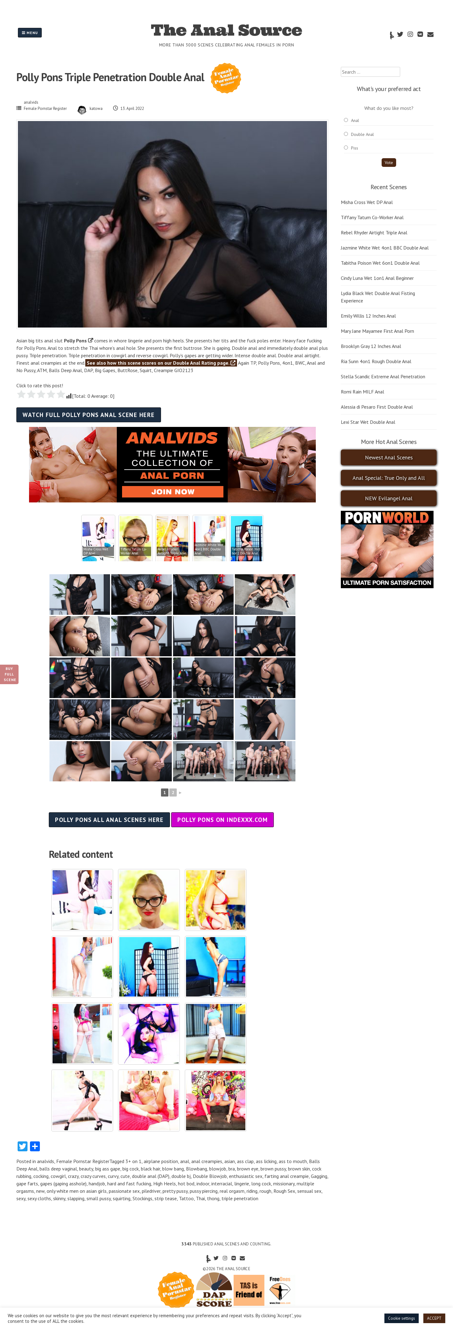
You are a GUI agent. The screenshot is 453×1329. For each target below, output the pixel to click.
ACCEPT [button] (434, 1318)
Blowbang (196, 1169)
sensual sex (309, 1191)
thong (213, 1198)
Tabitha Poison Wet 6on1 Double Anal (380, 263)
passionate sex (124, 1191)
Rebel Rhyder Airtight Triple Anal (374, 232)
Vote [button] (389, 162)
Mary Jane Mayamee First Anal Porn (377, 331)
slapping (75, 1198)
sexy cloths (39, 1198)
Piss (354, 148)
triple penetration (240, 1198)
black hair (150, 1169)
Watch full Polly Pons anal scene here (89, 415)
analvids (31, 102)
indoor (203, 1183)
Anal (355, 120)
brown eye (247, 1169)
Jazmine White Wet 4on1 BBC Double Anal (385, 248)
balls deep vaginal (58, 1169)
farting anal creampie (287, 1176)
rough (265, 1191)
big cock (130, 1169)
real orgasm (232, 1191)
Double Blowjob (210, 1176)
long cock (261, 1183)
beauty (86, 1169)
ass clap (245, 1161)
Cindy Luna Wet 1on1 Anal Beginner (377, 278)
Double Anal (362, 134)
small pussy (99, 1198)
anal (184, 1161)
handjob (97, 1183)
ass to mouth (293, 1161)
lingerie (241, 1183)
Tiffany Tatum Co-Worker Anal (372, 217)
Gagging (319, 1176)
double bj (181, 1176)
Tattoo (186, 1198)
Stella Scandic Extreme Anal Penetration (383, 376)
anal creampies (206, 1161)
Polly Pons (75, 340)
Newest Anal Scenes (389, 457)
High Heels (164, 1183)
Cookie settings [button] (401, 1318)
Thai (200, 1198)
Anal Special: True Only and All (389, 477)
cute (125, 1176)
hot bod (186, 1183)
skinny (59, 1198)
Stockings (142, 1198)
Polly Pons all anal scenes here (109, 819)
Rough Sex (284, 1191)
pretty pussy (175, 1191)
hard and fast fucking (129, 1183)
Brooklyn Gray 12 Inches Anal (371, 346)
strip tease (166, 1198)
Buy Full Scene (10, 674)
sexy (20, 1198)
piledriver (151, 1191)
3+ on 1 (133, 1161)
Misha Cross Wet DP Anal (367, 202)
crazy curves (93, 1176)
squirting (121, 1198)
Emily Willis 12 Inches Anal (368, 316)
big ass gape (107, 1169)
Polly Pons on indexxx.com (222, 819)
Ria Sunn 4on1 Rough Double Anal (376, 361)
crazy (73, 1176)
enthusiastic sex (245, 1176)
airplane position (161, 1161)
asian (229, 1161)
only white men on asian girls (77, 1191)
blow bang (173, 1169)
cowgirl (58, 1176)
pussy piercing (204, 1191)
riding (252, 1191)
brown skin (299, 1169)
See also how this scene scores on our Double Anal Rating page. (161, 363)
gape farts (27, 1183)
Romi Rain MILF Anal (362, 392)
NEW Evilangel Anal (389, 498)
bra (231, 1169)
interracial (221, 1183)
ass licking (266, 1161)
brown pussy (273, 1169)
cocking (41, 1176)
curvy (113, 1176)
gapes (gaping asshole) (63, 1183)
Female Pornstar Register (45, 108)
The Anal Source (226, 30)
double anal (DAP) (150, 1176)
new (40, 1191)
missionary (283, 1183)
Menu (30, 32)
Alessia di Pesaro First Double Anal (377, 407)
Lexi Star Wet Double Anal (368, 422)
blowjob (217, 1169)
